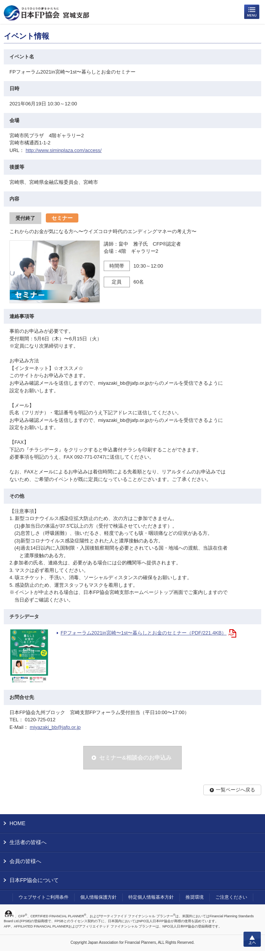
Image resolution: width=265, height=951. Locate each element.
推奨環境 (195, 897)
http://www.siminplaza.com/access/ (64, 150)
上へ (252, 939)
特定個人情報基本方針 (151, 897)
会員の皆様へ (25, 861)
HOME (17, 823)
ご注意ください (231, 897)
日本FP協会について (34, 880)
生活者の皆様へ (28, 842)
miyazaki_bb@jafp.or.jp (55, 727)
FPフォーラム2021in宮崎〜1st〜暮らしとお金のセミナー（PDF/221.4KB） (143, 633)
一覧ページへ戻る (235, 790)
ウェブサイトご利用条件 (44, 897)
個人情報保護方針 (98, 897)
